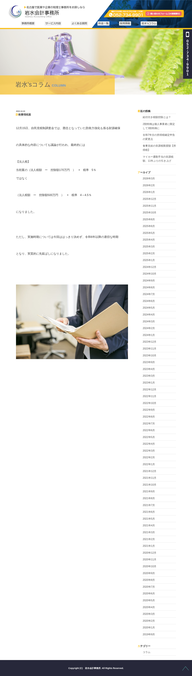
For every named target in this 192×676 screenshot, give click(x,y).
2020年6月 (149, 593)
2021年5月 (149, 518)
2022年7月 (149, 423)
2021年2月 (149, 539)
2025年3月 (149, 246)
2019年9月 (149, 634)
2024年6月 (149, 301)
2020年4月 (149, 607)
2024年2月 (149, 328)
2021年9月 (149, 491)
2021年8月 (149, 498)
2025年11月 (149, 205)
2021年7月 (149, 505)
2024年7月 (149, 294)
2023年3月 (149, 375)
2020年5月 (149, 600)
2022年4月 (149, 443)
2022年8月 (149, 416)
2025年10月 (149, 212)
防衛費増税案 (23, 114)
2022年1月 (149, 464)
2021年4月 (149, 525)
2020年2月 (149, 620)
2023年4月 (149, 369)
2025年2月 (149, 253)
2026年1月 (149, 192)
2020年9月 (149, 573)
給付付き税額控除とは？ (157, 117)
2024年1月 (149, 335)
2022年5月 (149, 437)
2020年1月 (149, 627)
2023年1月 (149, 382)
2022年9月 (149, 409)
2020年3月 (149, 614)
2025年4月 (149, 239)
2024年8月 (149, 287)
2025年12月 (149, 199)
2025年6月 (149, 226)
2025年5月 (149, 233)
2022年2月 (149, 457)
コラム (146, 652)
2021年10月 (149, 484)
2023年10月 (149, 355)
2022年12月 (149, 389)
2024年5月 (149, 307)
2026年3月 (149, 178)
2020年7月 (149, 586)
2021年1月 (149, 546)
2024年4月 (149, 314)
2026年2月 (149, 185)
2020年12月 (149, 552)
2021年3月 (149, 532)
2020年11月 (149, 559)
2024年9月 (149, 280)
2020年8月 (149, 580)
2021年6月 (149, 512)
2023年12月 (149, 341)
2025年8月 (149, 219)
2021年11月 (149, 477)
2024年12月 (149, 267)
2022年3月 (149, 450)
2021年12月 (149, 471)
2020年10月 (149, 566)
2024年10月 (149, 273)
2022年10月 (149, 403)
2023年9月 (149, 362)
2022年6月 (149, 430)
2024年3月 (149, 321)
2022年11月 (149, 396)
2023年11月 (149, 348)
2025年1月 (149, 260)
